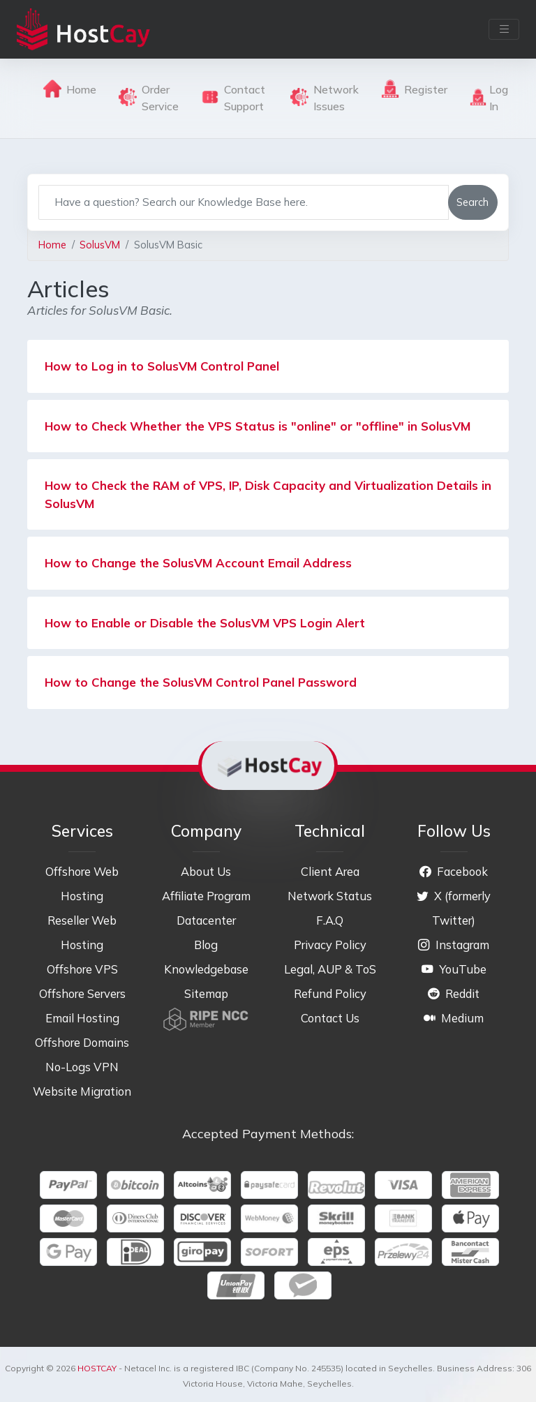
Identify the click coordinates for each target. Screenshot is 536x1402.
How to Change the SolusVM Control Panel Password (201, 682)
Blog (206, 944)
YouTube (454, 969)
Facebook (453, 871)
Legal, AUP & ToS (330, 969)
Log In (489, 97)
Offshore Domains (82, 1042)
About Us (206, 871)
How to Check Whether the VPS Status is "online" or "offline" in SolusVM (257, 426)
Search (472, 202)
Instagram (453, 944)
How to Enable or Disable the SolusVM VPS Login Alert (205, 623)
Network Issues (324, 97)
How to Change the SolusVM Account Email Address (198, 562)
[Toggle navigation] (504, 29)
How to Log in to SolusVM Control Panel (162, 366)
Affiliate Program (206, 895)
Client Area (330, 871)
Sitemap (206, 993)
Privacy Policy (330, 944)
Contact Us (330, 1018)
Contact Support (233, 97)
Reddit (453, 993)
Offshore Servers (82, 993)
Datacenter (206, 920)
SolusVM (100, 244)
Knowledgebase (206, 969)
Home (69, 89)
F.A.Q (329, 920)
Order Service (149, 97)
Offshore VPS (82, 969)
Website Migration (82, 1091)
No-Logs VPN (82, 1066)
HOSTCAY (97, 1368)
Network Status (330, 895)
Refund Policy (330, 993)
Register (414, 89)
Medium (454, 1018)
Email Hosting (82, 1018)
